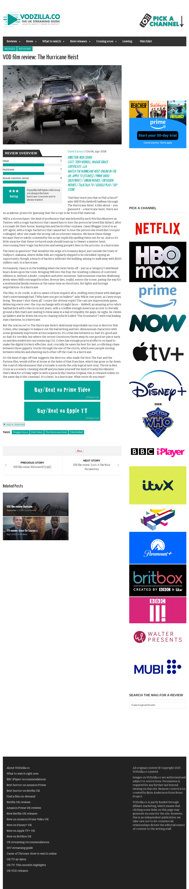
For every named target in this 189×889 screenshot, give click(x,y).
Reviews (11, 42)
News (29, 42)
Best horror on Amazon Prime (26, 785)
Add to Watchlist (14, 424)
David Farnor (76, 151)
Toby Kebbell (76, 432)
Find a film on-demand (21, 796)
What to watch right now (22, 773)
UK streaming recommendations (28, 842)
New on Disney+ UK (19, 825)
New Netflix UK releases (22, 813)
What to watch (51, 42)
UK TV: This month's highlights (26, 865)
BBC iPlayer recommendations (26, 779)
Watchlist (146, 41)
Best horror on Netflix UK (23, 790)
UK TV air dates (16, 859)
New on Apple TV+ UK (21, 830)
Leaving (127, 41)
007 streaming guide (20, 848)
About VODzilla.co (18, 768)
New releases (78, 42)
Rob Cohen (36, 432)
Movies (10, 48)
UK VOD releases (17, 870)
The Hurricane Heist (56, 432)
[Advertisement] (157, 77)
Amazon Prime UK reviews (24, 808)
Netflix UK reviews (18, 802)
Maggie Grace (20, 432)
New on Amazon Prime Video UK (28, 819)
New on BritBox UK (19, 836)
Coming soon (104, 42)
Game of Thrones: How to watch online (32, 853)
